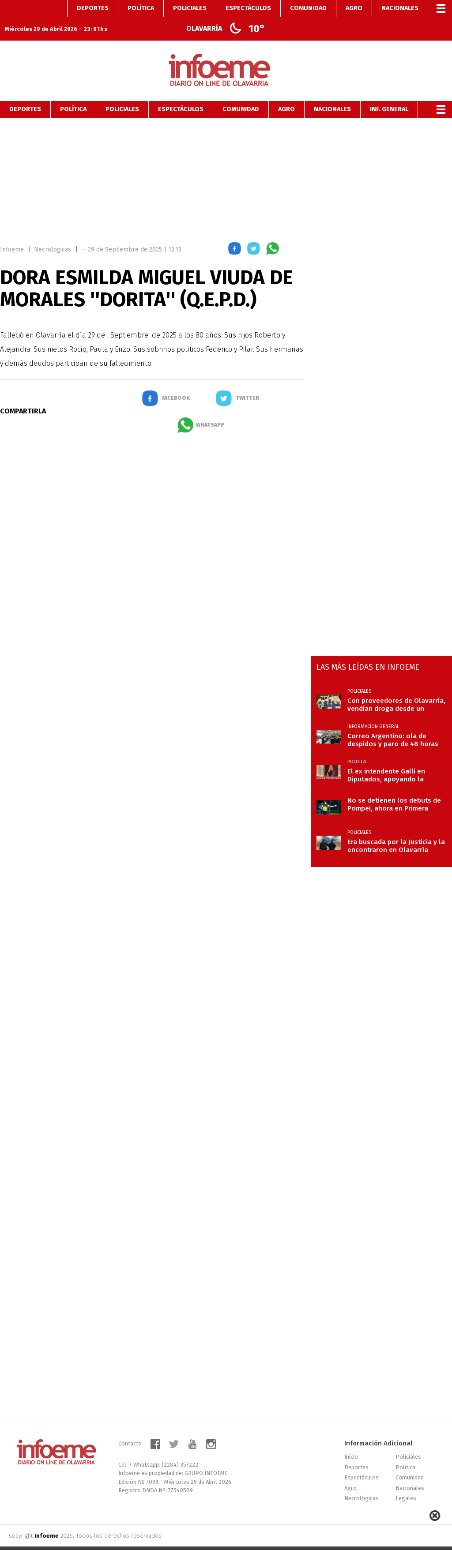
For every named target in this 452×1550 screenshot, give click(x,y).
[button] (234, 233)
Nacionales (332, 92)
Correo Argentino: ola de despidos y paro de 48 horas (392, 723)
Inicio (351, 1440)
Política (73, 92)
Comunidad (240, 92)
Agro (286, 92)
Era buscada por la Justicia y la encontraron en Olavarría (396, 829)
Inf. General (389, 92)
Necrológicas (361, 1481)
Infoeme (12, 232)
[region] (226, 161)
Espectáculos (180, 92)
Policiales (122, 92)
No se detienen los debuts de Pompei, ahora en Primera (394, 788)
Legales (406, 1481)
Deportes (25, 92)
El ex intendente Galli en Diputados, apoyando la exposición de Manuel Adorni (393, 758)
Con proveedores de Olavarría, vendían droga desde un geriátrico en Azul (396, 688)
